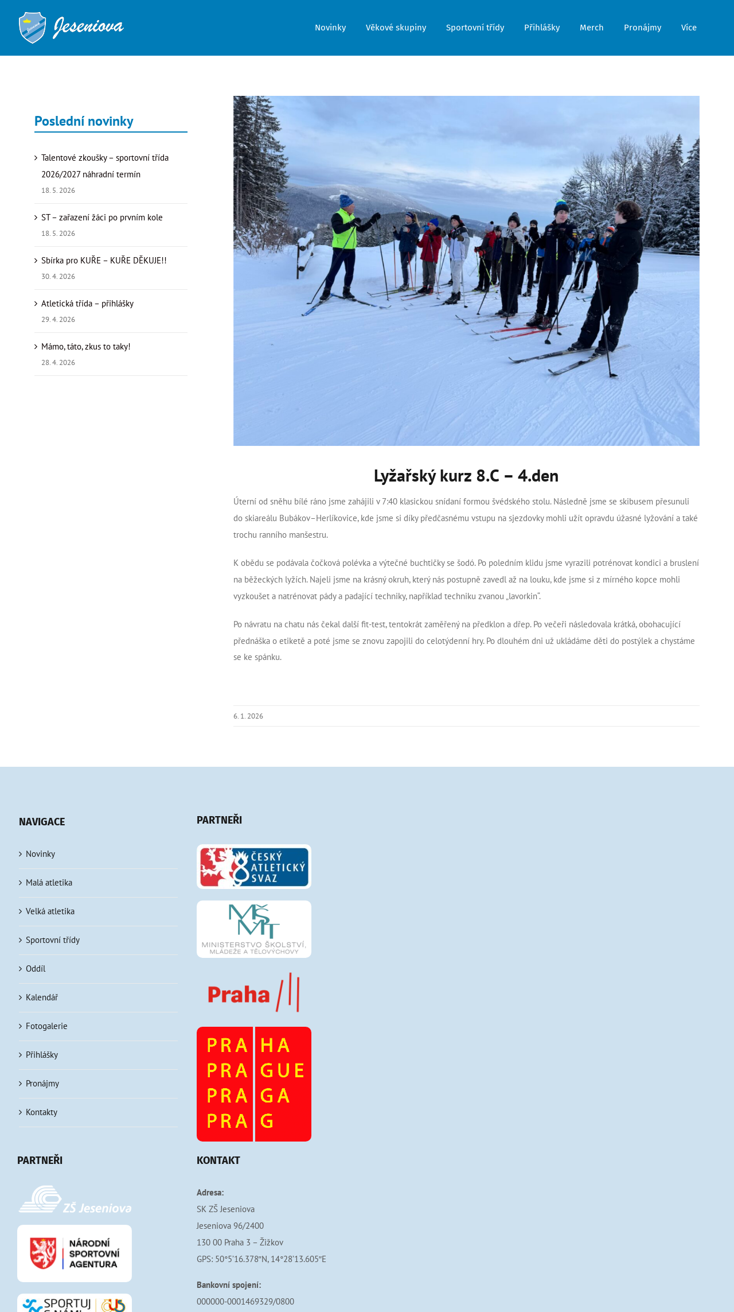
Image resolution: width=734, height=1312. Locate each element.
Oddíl (35, 968)
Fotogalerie (47, 1025)
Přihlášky (42, 1054)
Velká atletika (50, 911)
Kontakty (41, 1112)
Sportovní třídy (53, 939)
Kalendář (42, 997)
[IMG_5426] (466, 271)
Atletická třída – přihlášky (87, 303)
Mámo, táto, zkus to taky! (86, 346)
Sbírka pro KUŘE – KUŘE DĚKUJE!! (104, 260)
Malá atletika (49, 882)
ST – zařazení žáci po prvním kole (102, 217)
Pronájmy (42, 1083)
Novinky (40, 853)
